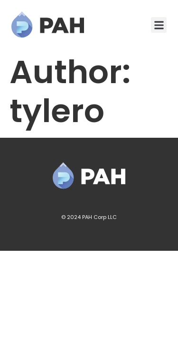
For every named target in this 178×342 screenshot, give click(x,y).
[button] (159, 25)
